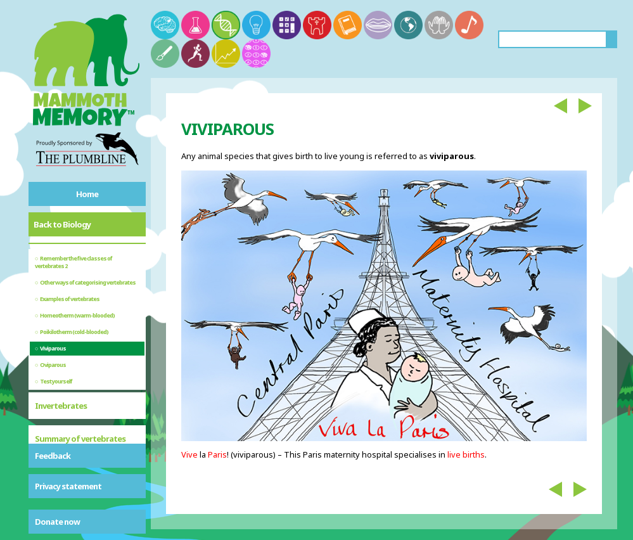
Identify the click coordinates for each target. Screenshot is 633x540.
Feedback (52, 455)
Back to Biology (62, 224)
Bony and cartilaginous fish (84, 430)
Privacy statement (68, 486)
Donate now (57, 521)
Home (87, 194)
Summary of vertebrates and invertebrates (80, 391)
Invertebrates (61, 353)
